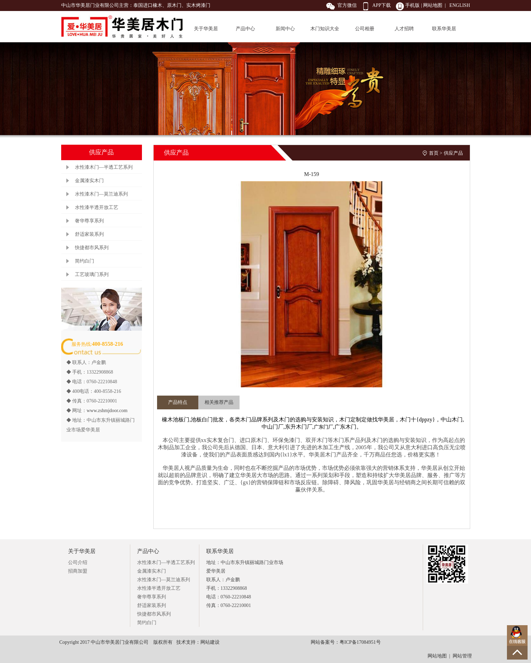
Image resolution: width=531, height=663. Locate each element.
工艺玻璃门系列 (92, 274)
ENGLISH (460, 5)
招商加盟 (77, 571)
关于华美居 (206, 28)
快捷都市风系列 (92, 247)
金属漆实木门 (89, 180)
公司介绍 (77, 562)
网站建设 (210, 642)
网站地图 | (435, 5)
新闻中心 (285, 28)
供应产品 (453, 153)
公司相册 (364, 28)
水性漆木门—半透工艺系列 (104, 167)
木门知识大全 (324, 28)
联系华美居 (444, 28)
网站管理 (462, 656)
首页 (434, 153)
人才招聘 (404, 28)
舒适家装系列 (89, 234)
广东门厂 (323, 427)
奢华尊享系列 (89, 220)
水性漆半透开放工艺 (96, 207)
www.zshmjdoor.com (107, 410)
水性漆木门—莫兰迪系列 (101, 194)
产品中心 (245, 28)
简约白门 (84, 261)
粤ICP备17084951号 (360, 642)
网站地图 (437, 656)
